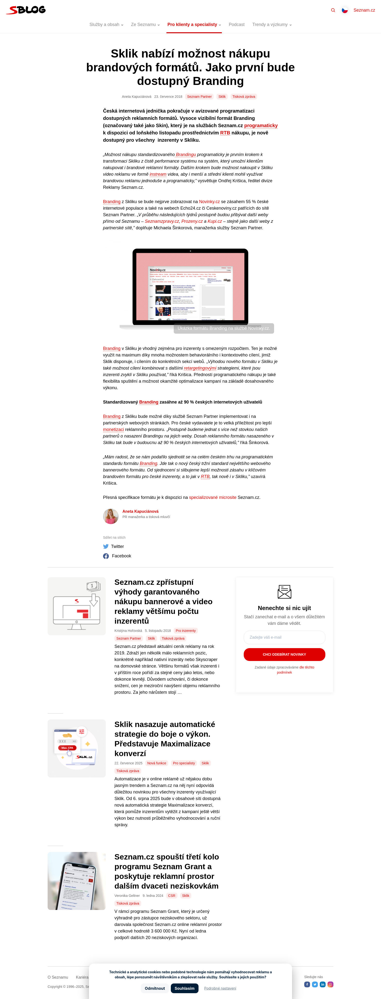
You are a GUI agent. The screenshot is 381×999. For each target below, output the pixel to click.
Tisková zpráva (244, 97)
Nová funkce (156, 763)
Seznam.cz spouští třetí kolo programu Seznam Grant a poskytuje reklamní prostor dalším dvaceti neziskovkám (166, 871)
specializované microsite (212, 497)
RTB (225, 132)
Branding (112, 201)
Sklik (222, 97)
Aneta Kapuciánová (140, 511)
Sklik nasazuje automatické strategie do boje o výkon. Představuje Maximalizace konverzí (164, 739)
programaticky (261, 125)
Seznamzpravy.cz (162, 221)
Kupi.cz (215, 221)
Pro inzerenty (186, 631)
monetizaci (113, 429)
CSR (171, 896)
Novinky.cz (209, 201)
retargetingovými (200, 368)
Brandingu (185, 154)
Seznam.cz (364, 10)
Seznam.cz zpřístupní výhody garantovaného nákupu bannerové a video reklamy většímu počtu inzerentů (163, 601)
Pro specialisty (184, 763)
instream (158, 174)
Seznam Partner (199, 97)
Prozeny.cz (192, 221)
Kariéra (82, 977)
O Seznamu (58, 977)
